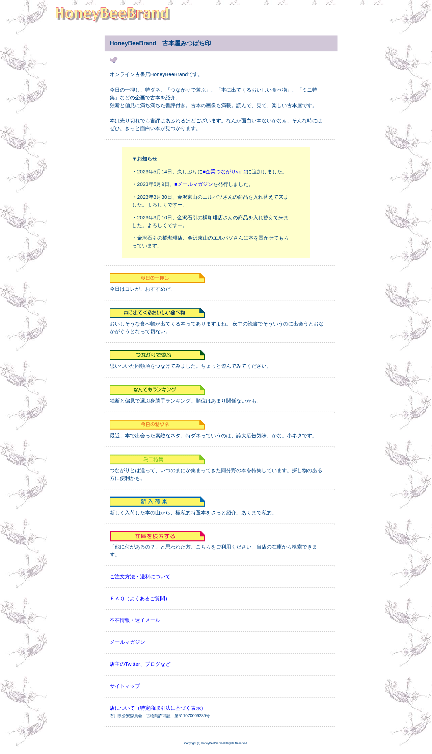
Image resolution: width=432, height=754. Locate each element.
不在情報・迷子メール (135, 620)
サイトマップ (125, 686)
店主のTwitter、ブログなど (140, 664)
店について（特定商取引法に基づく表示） (158, 708)
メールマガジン (127, 642)
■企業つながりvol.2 (224, 171)
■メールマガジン (193, 184)
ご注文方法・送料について (140, 576)
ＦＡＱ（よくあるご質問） (140, 598)
